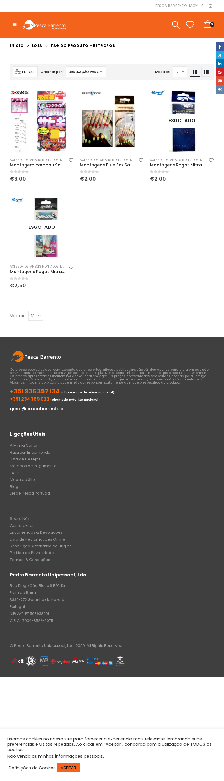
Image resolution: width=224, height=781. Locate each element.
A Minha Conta (23, 445)
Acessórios (19, 160)
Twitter (220, 55)
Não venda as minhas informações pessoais (55, 756)
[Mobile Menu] (15, 25)
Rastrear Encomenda (30, 452)
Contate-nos (22, 525)
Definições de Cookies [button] (32, 768)
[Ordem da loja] (86, 71)
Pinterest (220, 72)
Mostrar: (162, 71)
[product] (42, 121)
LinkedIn (220, 63)
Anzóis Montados (44, 160)
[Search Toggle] (175, 24)
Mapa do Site (22, 479)
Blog (14, 486)
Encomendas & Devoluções (36, 532)
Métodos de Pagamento (33, 466)
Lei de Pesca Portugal (30, 493)
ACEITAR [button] (68, 768)
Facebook (220, 46)
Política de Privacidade (32, 552)
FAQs (15, 473)
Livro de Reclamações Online (37, 539)
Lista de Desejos (25, 459)
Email (220, 80)
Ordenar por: (52, 71)
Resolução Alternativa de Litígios (40, 546)
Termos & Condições (30, 559)
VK (220, 89)
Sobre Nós (20, 518)
